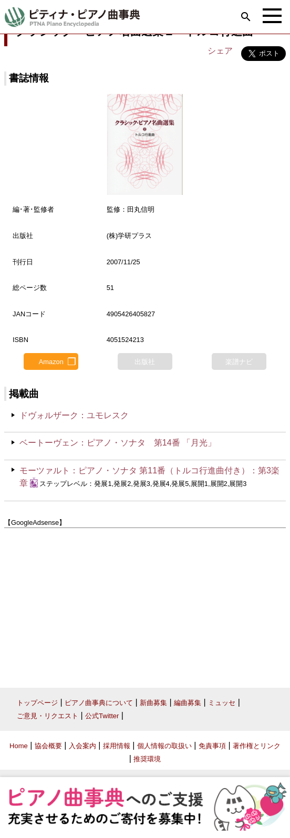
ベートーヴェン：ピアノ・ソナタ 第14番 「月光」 (117, 442)
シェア (220, 50)
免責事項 (212, 746)
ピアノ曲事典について (99, 703)
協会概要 (48, 746)
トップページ (37, 703)
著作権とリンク (257, 746)
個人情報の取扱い (164, 746)
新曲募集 (153, 703)
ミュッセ (221, 703)
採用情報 (116, 746)
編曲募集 (187, 703)
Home (18, 746)
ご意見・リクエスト (47, 716)
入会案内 (82, 746)
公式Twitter (102, 716)
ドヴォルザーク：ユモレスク (74, 415)
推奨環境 (147, 759)
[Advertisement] (145, 603)
